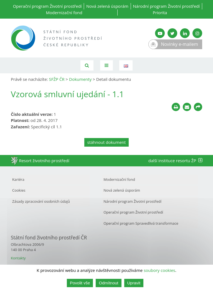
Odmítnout (108, 283)
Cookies (18, 190)
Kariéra (18, 179)
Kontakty (18, 258)
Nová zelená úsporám (107, 6)
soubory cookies (159, 270)
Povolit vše (80, 283)
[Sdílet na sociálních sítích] (198, 107)
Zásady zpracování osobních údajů (41, 201)
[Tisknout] (176, 107)
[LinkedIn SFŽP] (185, 33)
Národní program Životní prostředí (166, 6)
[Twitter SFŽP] (172, 33)
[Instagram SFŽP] (197, 33)
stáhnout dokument (106, 142)
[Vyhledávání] (86, 65)
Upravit (134, 283)
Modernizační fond (64, 12)
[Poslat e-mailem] (187, 107)
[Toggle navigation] (106, 65)
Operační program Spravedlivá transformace (140, 223)
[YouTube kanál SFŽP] (160, 33)
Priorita (160, 12)
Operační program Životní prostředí (47, 6)
